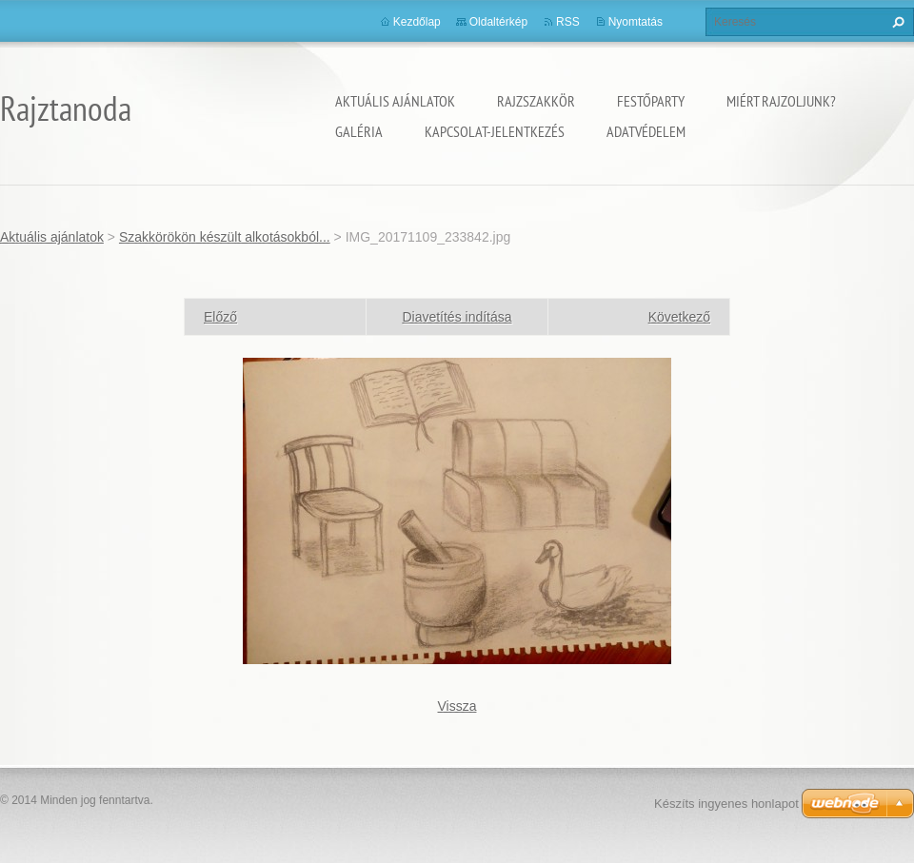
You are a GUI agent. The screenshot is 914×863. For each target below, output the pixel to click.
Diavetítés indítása (456, 316)
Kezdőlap (417, 22)
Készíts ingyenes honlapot (726, 803)
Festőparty (651, 100)
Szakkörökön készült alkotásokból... (224, 237)
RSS (568, 22)
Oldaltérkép (498, 22)
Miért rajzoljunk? (781, 100)
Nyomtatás (635, 22)
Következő (679, 316)
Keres (896, 22)
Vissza (457, 706)
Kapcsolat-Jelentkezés (495, 131)
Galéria (359, 131)
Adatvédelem (646, 131)
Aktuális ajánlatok (395, 100)
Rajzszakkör (536, 100)
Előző (220, 316)
